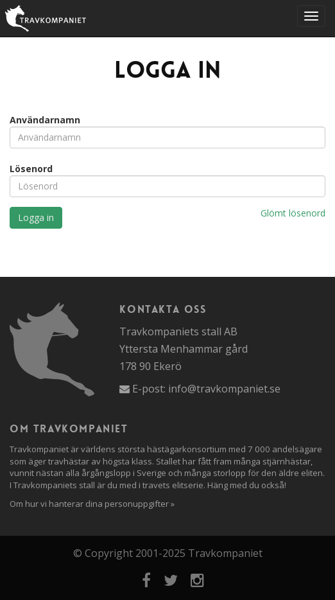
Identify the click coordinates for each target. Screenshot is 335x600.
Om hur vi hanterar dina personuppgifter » (92, 503)
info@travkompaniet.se (224, 389)
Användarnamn (45, 120)
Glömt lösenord (293, 213)
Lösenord (31, 169)
